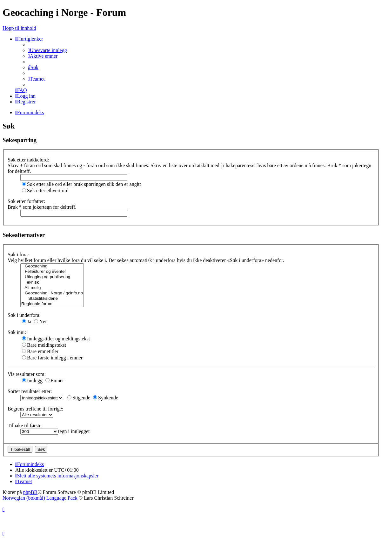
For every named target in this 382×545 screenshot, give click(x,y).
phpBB (30, 492)
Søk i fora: (18, 254)
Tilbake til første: (25, 425)
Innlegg (32, 380)
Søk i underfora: (24, 315)
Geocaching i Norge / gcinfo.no (52, 293)
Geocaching (52, 266)
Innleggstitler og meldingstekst (56, 338)
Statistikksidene (52, 298)
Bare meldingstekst (44, 345)
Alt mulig (52, 288)
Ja (26, 321)
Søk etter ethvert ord (45, 190)
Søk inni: (17, 332)
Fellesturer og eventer (52, 271)
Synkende (105, 397)
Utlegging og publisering (52, 277)
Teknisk (52, 282)
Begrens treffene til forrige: (35, 408)
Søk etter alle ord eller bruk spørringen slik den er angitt (81, 184)
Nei (40, 321)
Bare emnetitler (40, 351)
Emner (54, 380)
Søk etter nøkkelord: (28, 159)
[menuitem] (47, 50)
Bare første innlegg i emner (52, 357)
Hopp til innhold (19, 28)
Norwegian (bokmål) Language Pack (40, 498)
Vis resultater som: (27, 374)
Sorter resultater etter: (30, 391)
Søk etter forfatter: (26, 201)
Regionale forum (52, 304)
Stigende (78, 397)
